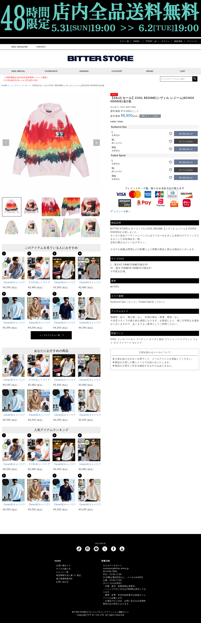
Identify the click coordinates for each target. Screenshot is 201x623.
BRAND (149, 71)
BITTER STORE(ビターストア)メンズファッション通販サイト (100, 612)
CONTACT (41, 47)
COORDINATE (51, 71)
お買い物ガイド (63, 565)
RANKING (84, 71)
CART (182, 71)
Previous (6, 142)
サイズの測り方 (63, 569)
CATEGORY (117, 71)
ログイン (165, 41)
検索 (194, 78)
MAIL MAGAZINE (19, 47)
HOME (4, 85)
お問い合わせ (62, 582)
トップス (14, 85)
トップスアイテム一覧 (49, 335)
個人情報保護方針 (64, 578)
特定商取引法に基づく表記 (68, 575)
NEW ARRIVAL (18, 71)
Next (96, 142)
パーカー (25, 85)
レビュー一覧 (62, 572)
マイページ (192, 41)
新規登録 (178, 41)
